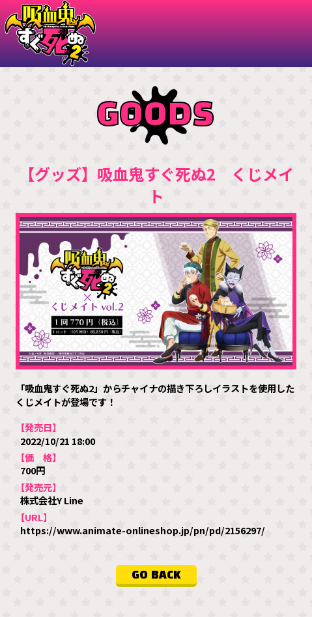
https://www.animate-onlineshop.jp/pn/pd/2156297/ (142, 530)
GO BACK (156, 575)
